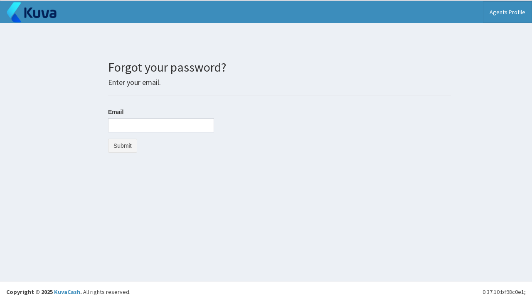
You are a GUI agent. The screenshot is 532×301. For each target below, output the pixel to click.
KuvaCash (67, 292)
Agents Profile (507, 12)
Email (115, 112)
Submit (122, 145)
